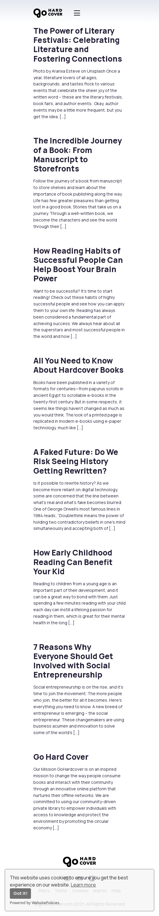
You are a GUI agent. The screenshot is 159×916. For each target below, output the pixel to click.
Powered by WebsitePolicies (34, 902)
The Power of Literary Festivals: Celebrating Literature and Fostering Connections (77, 44)
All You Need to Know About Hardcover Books (78, 365)
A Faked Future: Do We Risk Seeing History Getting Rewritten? (75, 461)
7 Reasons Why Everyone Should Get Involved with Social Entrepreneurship (73, 661)
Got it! (20, 893)
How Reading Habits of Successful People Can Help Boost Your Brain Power (78, 264)
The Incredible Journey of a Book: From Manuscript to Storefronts (77, 154)
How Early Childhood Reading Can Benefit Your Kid (73, 561)
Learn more (83, 884)
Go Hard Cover (60, 756)
